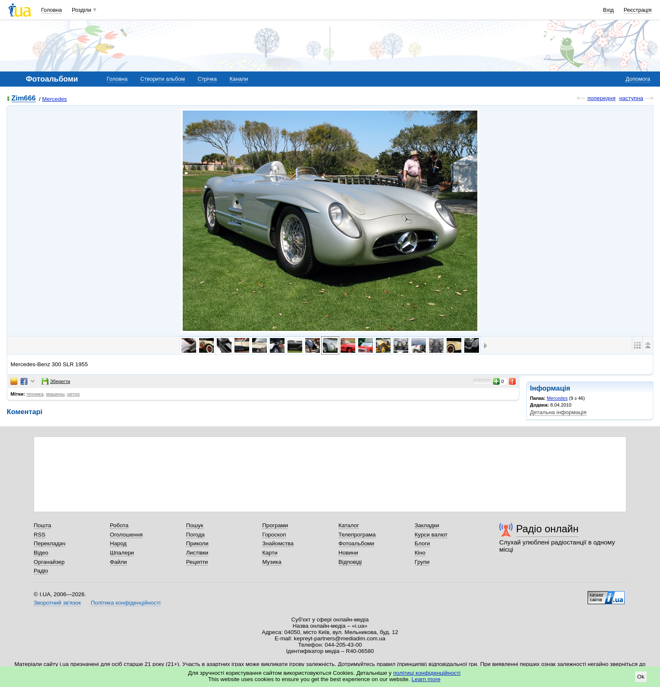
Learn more (426, 679)
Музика (271, 562)
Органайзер (49, 562)
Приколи (197, 543)
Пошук (194, 525)
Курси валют (431, 534)
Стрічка (206, 79)
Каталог (348, 525)
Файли (118, 562)
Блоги (422, 543)
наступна (631, 98)
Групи (422, 562)
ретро (73, 393)
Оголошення (126, 534)
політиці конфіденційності (426, 673)
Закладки (427, 525)
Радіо (41, 571)
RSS (39, 534)
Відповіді (350, 562)
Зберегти (56, 381)
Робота (119, 525)
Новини (348, 553)
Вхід (608, 10)
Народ (118, 543)
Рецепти (197, 562)
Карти (269, 553)
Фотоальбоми (356, 543)
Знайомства (278, 543)
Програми (275, 525)
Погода (195, 534)
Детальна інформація (558, 412)
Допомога (637, 79)
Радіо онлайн (547, 528)
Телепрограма (357, 534)
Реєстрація (638, 10)
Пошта (42, 525)
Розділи (81, 10)
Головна (51, 10)
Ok (640, 677)
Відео (41, 553)
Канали (238, 79)
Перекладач (49, 543)
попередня (601, 98)
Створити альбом (162, 79)
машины (55, 393)
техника (35, 393)
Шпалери (122, 553)
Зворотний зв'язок (57, 603)
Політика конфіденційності (125, 603)
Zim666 (23, 98)
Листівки (197, 553)
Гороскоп (274, 534)
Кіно (420, 553)
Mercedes (54, 99)
